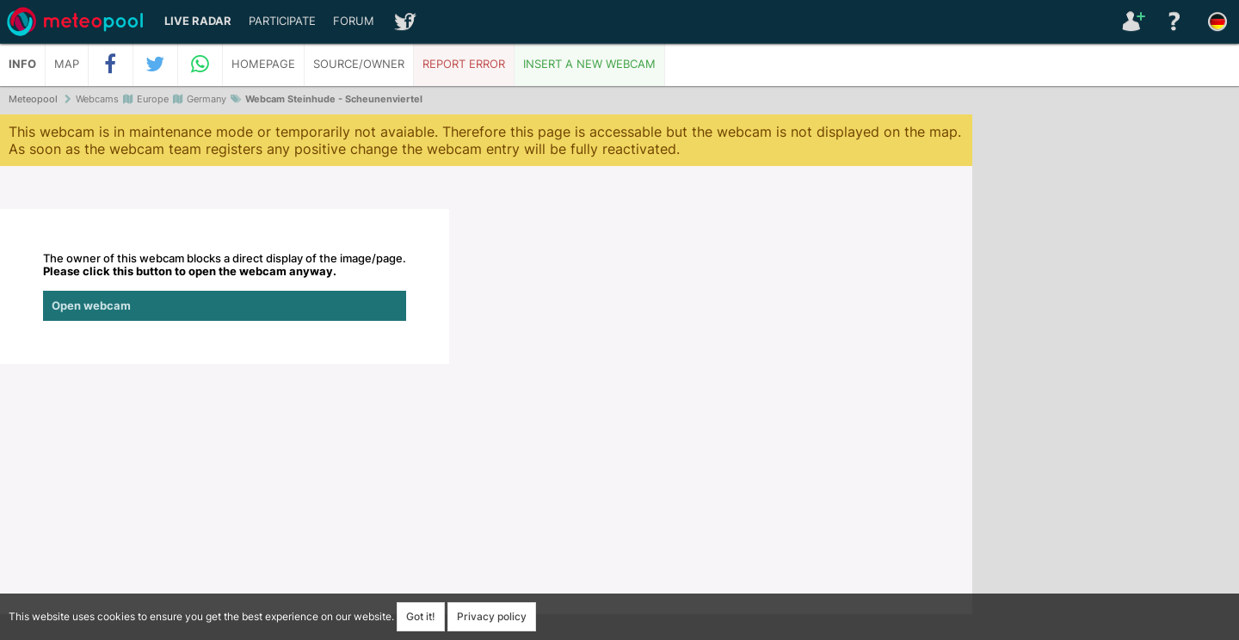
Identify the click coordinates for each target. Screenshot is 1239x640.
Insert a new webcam (589, 64)
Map (66, 64)
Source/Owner (358, 64)
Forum (353, 21)
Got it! (420, 616)
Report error (463, 64)
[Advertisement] (1106, 378)
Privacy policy (492, 616)
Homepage (263, 64)
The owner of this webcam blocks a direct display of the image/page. (224, 286)
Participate (282, 21)
